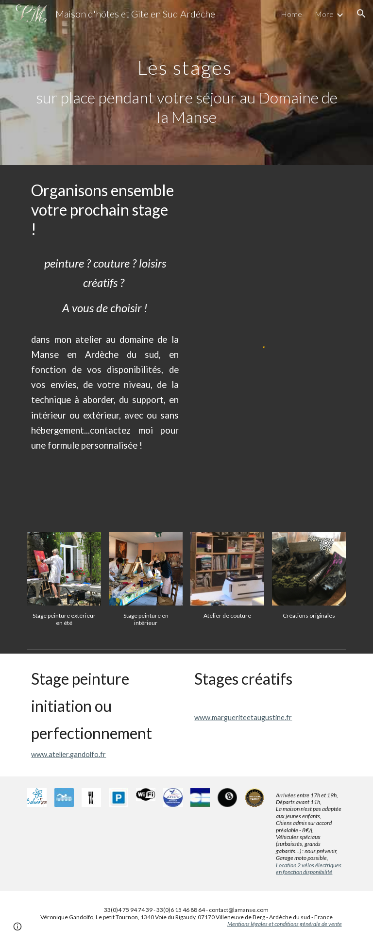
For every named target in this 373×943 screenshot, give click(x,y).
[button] (361, 13)
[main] (186, 82)
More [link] (324, 13)
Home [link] (291, 13)
